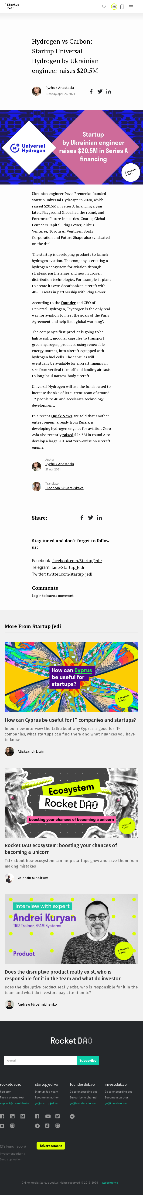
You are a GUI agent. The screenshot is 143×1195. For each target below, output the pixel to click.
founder (68, 302)
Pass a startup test (12, 1097)
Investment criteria (12, 1153)
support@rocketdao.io (14, 1103)
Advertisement (51, 1146)
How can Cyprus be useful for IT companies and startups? (70, 720)
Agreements (110, 1182)
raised (37, 206)
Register (5, 1091)
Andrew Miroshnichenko (37, 1004)
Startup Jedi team (46, 1091)
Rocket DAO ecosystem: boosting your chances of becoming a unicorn (61, 848)
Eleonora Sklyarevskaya (64, 488)
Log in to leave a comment (53, 595)
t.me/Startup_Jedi (67, 567)
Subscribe (87, 1060)
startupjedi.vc (46, 1084)
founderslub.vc (82, 1084)
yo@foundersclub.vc (83, 1103)
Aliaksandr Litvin (31, 751)
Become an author (47, 1097)
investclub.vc (116, 1084)
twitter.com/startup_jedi (69, 574)
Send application (10, 1159)
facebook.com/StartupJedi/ (77, 560)
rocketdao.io (10, 1084)
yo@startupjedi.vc (46, 1103)
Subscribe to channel (83, 1097)
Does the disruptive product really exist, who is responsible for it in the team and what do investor (63, 975)
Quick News (61, 415)
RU (114, 6)
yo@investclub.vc (116, 1103)
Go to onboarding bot (83, 1091)
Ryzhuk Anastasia (59, 88)
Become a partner (116, 1097)
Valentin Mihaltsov (33, 878)
